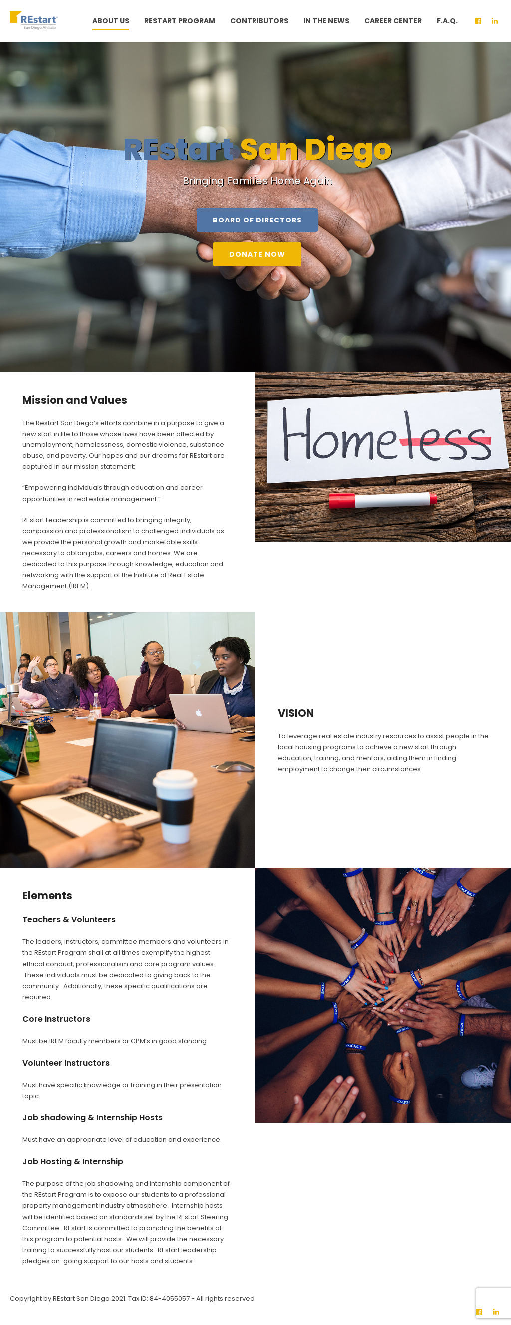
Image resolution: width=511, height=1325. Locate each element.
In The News (326, 21)
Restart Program (179, 21)
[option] (255, 207)
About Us (110, 21)
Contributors (259, 21)
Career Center (393, 21)
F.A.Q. (447, 21)
